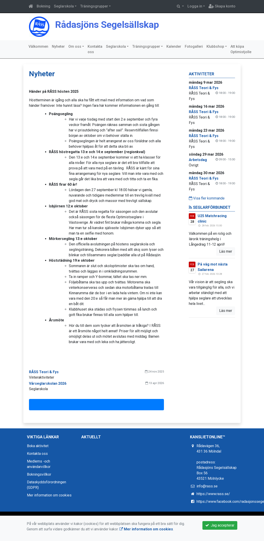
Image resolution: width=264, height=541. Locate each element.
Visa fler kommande (207, 198)
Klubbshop (215, 46)
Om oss (74, 46)
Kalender (173, 46)
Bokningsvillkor (39, 474)
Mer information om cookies (49, 495)
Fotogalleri (194, 46)
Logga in (194, 6)
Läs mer (225, 251)
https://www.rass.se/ (213, 494)
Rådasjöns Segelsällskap (114, 24)
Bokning (43, 6)
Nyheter (58, 46)
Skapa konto (222, 6)
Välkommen (38, 46)
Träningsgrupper (94, 6)
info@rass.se (207, 486)
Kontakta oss (95, 49)
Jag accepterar (219, 525)
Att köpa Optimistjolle (240, 49)
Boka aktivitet (37, 446)
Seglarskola (64, 6)
